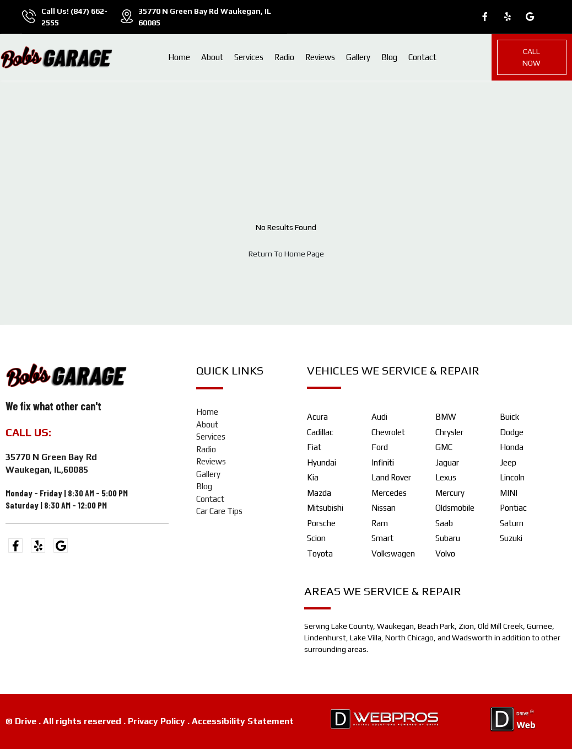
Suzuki (511, 538)
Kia (313, 477)
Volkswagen (393, 553)
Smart (382, 538)
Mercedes (389, 492)
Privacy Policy (156, 721)
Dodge (512, 432)
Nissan (383, 507)
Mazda (319, 492)
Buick (509, 416)
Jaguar (447, 462)
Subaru (447, 538)
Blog (389, 57)
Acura (317, 416)
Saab (444, 523)
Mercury (450, 492)
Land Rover (391, 477)
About (212, 57)
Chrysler (449, 432)
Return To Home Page (286, 253)
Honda (512, 447)
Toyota (320, 553)
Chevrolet (388, 432)
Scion (316, 538)
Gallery (358, 57)
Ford (379, 447)
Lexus (445, 477)
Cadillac (320, 432)
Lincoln (512, 477)
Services (248, 57)
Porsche (321, 523)
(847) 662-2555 (94, 432)
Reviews (320, 57)
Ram (379, 523)
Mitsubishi (325, 507)
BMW (445, 416)
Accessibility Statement (243, 721)
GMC (443, 447)
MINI (508, 492)
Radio (284, 57)
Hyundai (321, 462)
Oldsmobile (454, 507)
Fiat (314, 447)
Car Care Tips (219, 511)
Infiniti (382, 462)
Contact (422, 57)
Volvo (445, 553)
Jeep (508, 462)
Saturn (512, 523)
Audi (379, 416)
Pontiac (513, 507)
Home (179, 57)
